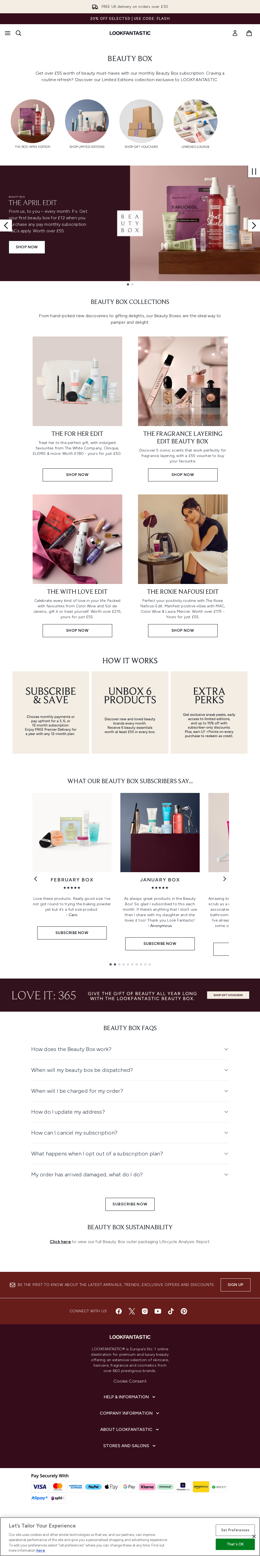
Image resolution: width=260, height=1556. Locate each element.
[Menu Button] (7, 33)
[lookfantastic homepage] (130, 33)
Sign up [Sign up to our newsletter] (235, 1284)
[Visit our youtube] (157, 1311)
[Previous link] (35, 878)
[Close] (254, 1536)
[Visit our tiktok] (170, 1311)
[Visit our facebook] (118, 1311)
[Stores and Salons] (130, 1446)
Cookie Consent (130, 1381)
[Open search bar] (18, 33)
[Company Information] (130, 1413)
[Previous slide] (6, 225)
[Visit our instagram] (144, 1311)
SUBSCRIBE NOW (129, 1204)
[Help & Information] (130, 1397)
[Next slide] (254, 225)
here (40, 1550)
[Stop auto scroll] (254, 171)
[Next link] (224, 878)
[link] (235, 33)
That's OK (235, 1544)
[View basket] (249, 33)
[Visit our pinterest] (183, 1311)
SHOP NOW (27, 247)
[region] (130, 1536)
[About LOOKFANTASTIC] (130, 1429)
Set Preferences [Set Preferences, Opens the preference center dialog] (235, 1530)
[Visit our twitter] (131, 1311)
